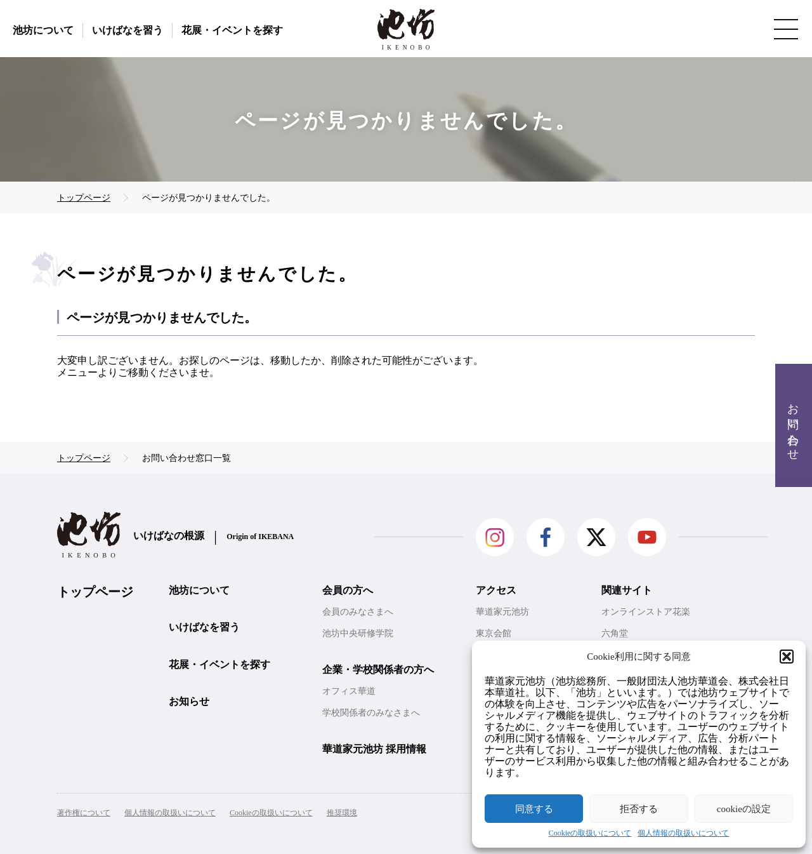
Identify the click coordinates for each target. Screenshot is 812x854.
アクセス (496, 590)
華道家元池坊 (502, 612)
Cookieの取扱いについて (590, 833)
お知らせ (189, 701)
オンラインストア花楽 (645, 612)
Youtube (647, 537)
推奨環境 (342, 812)
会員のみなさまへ (357, 612)
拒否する (639, 809)
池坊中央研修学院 (357, 633)
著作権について (83, 812)
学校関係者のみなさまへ (371, 712)
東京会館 (493, 633)
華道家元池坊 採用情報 (374, 749)
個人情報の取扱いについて (683, 833)
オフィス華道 (349, 691)
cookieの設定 (744, 809)
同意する (534, 809)
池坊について (43, 30)
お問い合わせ (793, 426)
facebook (546, 537)
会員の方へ (347, 590)
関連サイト (626, 590)
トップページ (95, 592)
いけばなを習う (127, 30)
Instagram (495, 537)
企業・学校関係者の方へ (378, 669)
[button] (786, 656)
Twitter (596, 537)
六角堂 (614, 633)
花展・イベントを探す (232, 30)
